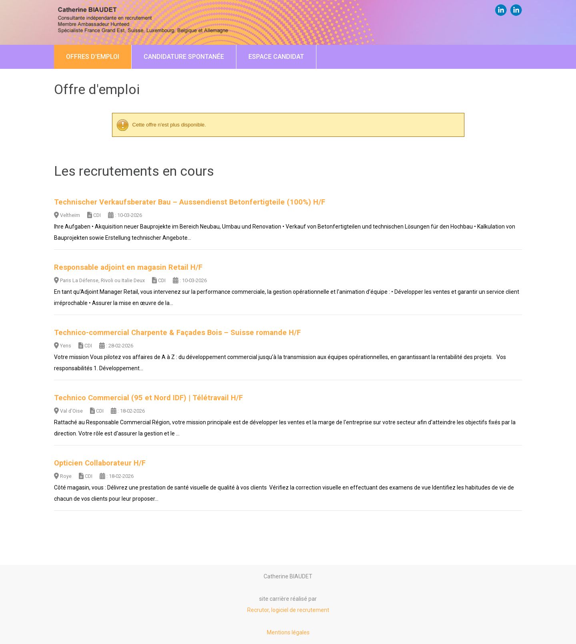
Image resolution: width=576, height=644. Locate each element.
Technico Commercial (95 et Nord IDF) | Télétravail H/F (148, 397)
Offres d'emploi (92, 56)
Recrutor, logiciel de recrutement (288, 610)
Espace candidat (276, 56)
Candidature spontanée (184, 56)
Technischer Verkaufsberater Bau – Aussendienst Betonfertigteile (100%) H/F (189, 202)
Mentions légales (288, 632)
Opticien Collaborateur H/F (100, 463)
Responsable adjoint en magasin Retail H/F (128, 267)
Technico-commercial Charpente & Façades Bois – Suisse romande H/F (177, 332)
